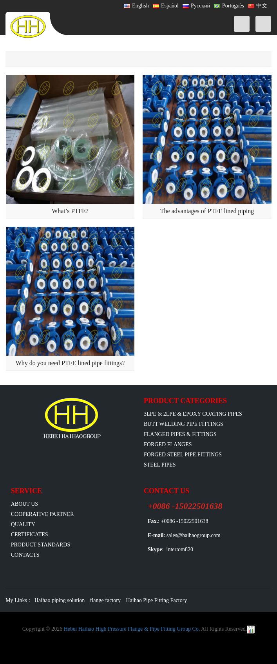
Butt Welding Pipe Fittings (183, 424)
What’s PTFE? (70, 211)
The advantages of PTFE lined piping (207, 211)
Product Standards (40, 545)
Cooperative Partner (42, 514)
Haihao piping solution (59, 600)
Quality (23, 524)
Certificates (29, 534)
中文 (257, 6)
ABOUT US (24, 504)
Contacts (25, 555)
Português (229, 6)
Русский (196, 6)
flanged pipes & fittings (180, 434)
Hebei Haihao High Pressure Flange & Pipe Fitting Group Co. (132, 629)
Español (166, 6)
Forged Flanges (168, 444)
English (136, 6)
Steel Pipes (160, 465)
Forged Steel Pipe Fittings (183, 455)
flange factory (105, 600)
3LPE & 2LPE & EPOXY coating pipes (193, 414)
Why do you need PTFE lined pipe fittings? (70, 363)
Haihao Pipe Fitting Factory (156, 600)
